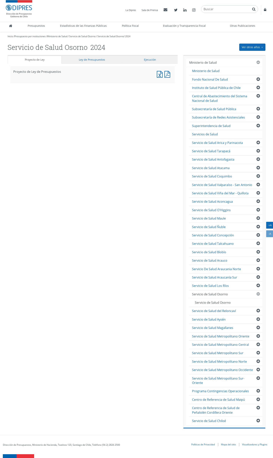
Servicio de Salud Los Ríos (210, 286)
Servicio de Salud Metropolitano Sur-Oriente (218, 380)
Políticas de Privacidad (203, 444)
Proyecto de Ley (35, 59)
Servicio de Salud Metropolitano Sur (217, 353)
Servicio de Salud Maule (209, 218)
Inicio (10, 36)
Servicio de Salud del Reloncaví (214, 311)
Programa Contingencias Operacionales (220, 391)
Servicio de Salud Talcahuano (213, 244)
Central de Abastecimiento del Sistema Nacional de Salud (219, 98)
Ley (92, 59)
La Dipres (131, 10)
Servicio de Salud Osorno (82, 36)
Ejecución (150, 59)
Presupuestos (36, 25)
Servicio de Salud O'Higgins (211, 210)
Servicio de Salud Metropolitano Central (220, 345)
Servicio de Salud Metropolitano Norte (219, 361)
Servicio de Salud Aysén (209, 319)
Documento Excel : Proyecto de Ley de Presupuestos (160, 74)
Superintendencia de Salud (211, 126)
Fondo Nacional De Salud (210, 79)
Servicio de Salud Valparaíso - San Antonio (222, 185)
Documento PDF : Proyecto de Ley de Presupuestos (168, 74)
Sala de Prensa (150, 10)
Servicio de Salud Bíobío (209, 252)
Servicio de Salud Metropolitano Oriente (220, 336)
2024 (127, 36)
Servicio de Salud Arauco (209, 260)
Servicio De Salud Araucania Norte (216, 269)
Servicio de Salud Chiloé (209, 421)
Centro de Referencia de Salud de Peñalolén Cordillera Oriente (216, 410)
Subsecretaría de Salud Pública (214, 109)
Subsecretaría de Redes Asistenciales (218, 117)
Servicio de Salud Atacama (211, 168)
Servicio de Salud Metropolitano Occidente (222, 370)
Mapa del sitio (228, 444)
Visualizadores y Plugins (254, 444)
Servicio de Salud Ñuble (209, 227)
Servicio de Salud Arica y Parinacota (217, 143)
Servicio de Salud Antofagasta (213, 159)
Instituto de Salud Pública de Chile (216, 88)
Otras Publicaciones (242, 25)
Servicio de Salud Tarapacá (211, 151)
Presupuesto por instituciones (30, 36)
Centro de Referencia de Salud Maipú (218, 400)
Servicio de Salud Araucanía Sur (214, 277)
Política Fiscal (130, 25)
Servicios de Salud (205, 134)
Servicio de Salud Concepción (213, 235)
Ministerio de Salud (57, 36)
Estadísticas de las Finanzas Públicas (83, 25)
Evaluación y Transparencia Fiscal (184, 25)
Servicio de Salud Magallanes (212, 328)
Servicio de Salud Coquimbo (212, 176)
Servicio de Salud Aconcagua (212, 201)
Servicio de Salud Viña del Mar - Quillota (220, 193)
